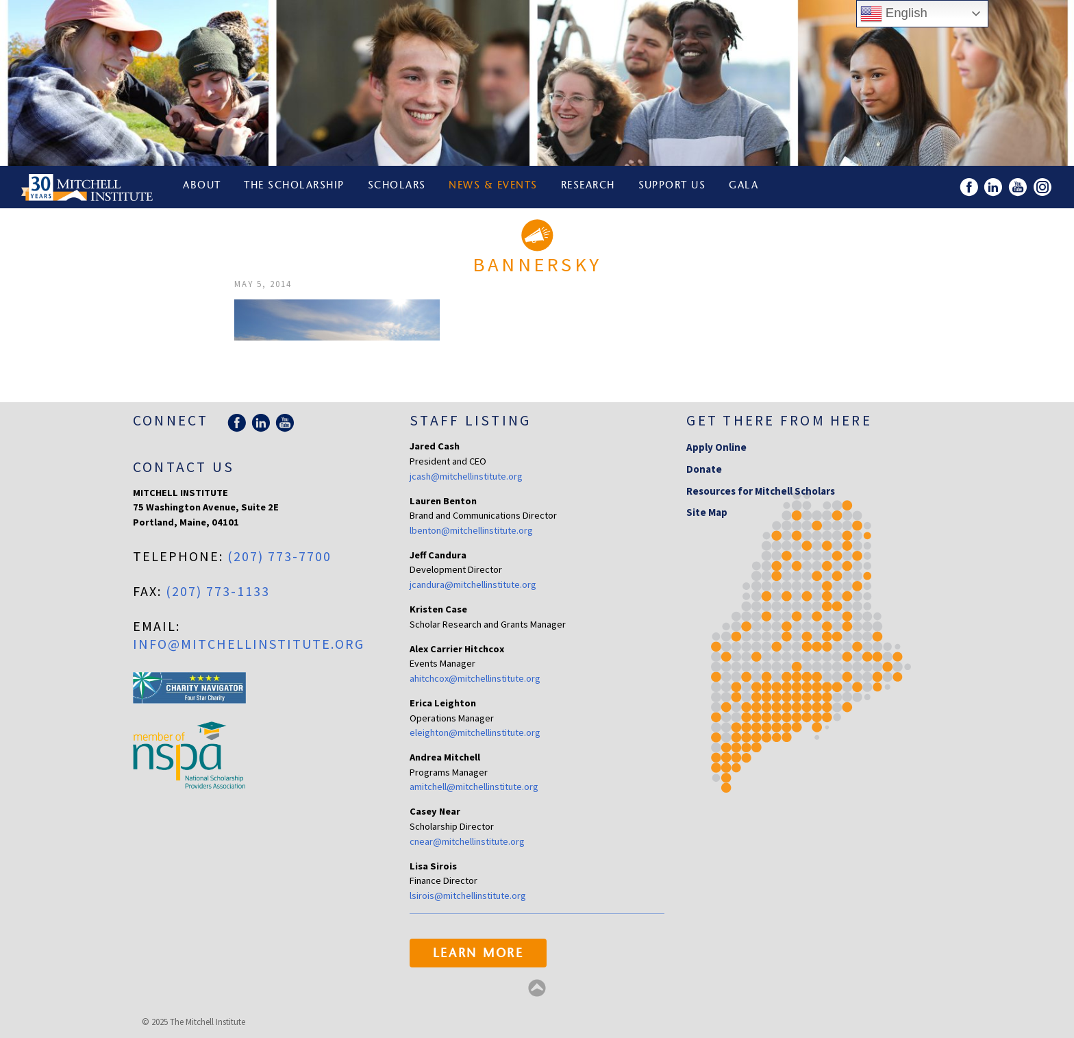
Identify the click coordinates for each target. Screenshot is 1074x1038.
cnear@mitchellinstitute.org (467, 841)
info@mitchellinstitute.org (248, 643)
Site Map (706, 512)
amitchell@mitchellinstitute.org (474, 786)
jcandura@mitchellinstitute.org (473, 584)
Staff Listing (470, 420)
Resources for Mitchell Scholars (760, 491)
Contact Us (183, 467)
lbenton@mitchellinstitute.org (471, 530)
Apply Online (716, 447)
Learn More (478, 954)
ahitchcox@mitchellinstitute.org (475, 678)
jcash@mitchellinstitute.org (466, 476)
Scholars (398, 187)
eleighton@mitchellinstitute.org (475, 732)
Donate (704, 469)
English (893, 14)
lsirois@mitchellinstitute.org (468, 895)
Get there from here (779, 420)
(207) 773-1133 (218, 591)
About (202, 187)
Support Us (675, 187)
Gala (747, 187)
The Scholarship (295, 187)
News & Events (495, 187)
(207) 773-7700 (279, 556)
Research (590, 187)
